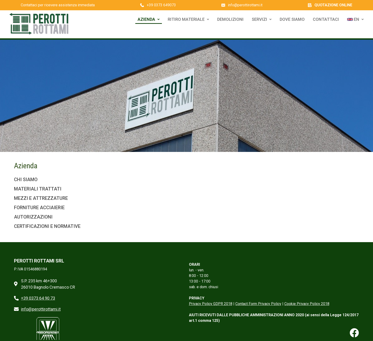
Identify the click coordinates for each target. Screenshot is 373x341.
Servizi (262, 19)
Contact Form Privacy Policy (258, 304)
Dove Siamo (292, 19)
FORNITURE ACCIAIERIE (39, 207)
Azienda (149, 19)
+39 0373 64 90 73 (38, 298)
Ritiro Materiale (188, 19)
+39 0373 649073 (161, 5)
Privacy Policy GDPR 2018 (210, 304)
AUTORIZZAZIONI (33, 217)
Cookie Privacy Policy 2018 (306, 304)
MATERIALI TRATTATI (37, 189)
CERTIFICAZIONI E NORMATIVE (47, 226)
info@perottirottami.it (245, 5)
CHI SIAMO (26, 179)
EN (355, 19)
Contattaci (326, 19)
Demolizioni (230, 19)
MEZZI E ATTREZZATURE (41, 198)
